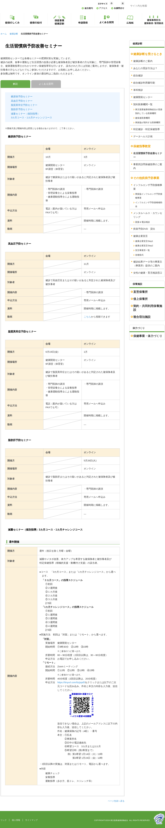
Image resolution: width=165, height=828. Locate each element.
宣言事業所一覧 (142, 250)
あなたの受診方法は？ (145, 68)
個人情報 (16, 820)
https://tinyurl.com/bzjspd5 (71, 682)
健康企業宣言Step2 (144, 245)
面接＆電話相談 (142, 222)
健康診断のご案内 (143, 61)
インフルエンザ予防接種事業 (147, 187)
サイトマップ (31, 820)
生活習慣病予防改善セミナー (147, 155)
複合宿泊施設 (142, 316)
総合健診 (138, 75)
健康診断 (14, 34)
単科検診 (138, 90)
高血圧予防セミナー (22, 101)
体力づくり (139, 328)
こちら (87, 316)
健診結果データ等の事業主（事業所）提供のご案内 (147, 263)
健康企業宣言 (140, 236)
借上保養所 (140, 299)
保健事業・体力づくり (147, 336)
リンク (3, 820)
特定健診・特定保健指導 (146, 129)
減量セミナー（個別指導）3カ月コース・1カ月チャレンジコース (31, 115)
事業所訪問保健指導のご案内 (147, 166)
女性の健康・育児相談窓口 (147, 273)
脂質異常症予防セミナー (24, 105)
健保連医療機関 (142, 118)
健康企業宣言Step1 (144, 241)
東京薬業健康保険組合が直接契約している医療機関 (148, 111)
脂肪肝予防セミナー (22, 109)
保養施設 (137, 284)
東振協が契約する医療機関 (147, 122)
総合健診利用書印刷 (144, 82)
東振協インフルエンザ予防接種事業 (148, 196)
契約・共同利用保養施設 (147, 307)
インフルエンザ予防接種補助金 (148, 204)
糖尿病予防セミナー (22, 96)
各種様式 (139, 255)
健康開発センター (143, 97)
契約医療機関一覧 (143, 104)
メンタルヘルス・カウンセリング (147, 215)
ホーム (3, 34)
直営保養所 (140, 291)
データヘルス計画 (143, 136)
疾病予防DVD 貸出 (144, 229)
